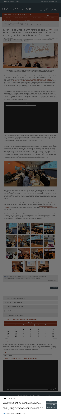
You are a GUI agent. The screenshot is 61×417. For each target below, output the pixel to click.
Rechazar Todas (51, 404)
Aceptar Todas (52, 401)
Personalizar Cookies (51, 407)
